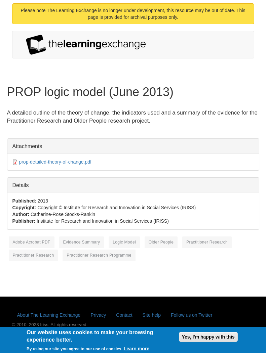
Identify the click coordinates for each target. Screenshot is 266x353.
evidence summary (81, 242)
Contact (124, 315)
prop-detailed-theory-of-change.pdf (55, 162)
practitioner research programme (99, 255)
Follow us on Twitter (191, 315)
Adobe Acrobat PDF (31, 242)
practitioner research (33, 255)
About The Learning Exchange (49, 315)
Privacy (98, 315)
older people (161, 242)
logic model (124, 242)
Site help (152, 315)
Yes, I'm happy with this (208, 339)
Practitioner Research (207, 242)
